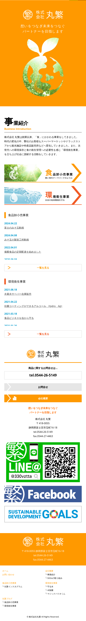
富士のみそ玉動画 (14, 227)
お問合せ (43, 387)
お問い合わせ (8, 574)
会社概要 (43, 398)
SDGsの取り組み (54, 578)
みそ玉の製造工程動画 (16, 239)
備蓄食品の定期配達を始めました (22, 251)
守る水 (50, 586)
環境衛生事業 (51, 583)
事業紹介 (51, 574)
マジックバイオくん (56, 593)
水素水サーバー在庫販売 (17, 294)
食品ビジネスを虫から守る (19, 318)
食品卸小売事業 (9, 583)
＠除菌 (50, 590)
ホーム (5, 570)
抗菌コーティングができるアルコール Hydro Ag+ (33, 306)
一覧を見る (43, 267)
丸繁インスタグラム (13, 586)
